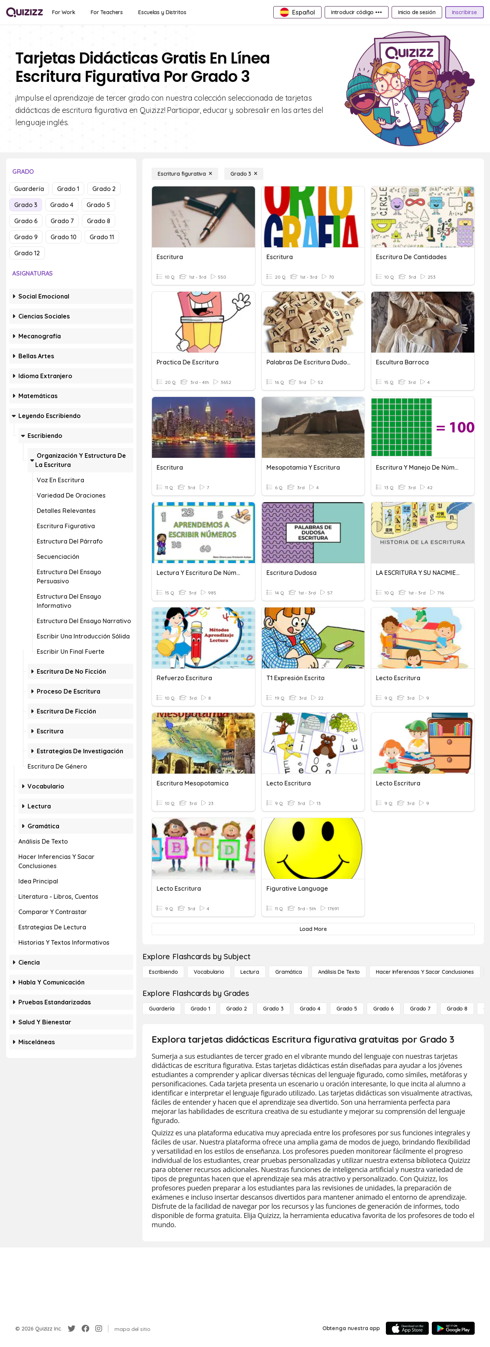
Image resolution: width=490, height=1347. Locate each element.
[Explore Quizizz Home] (24, 12)
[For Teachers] (107, 12)
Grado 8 (98, 221)
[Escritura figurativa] (185, 174)
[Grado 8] (457, 1008)
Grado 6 (26, 221)
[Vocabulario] (208, 972)
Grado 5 (98, 205)
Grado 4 (62, 205)
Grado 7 (62, 221)
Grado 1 (68, 189)
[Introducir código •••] (357, 12)
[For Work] (64, 12)
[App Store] (407, 1328)
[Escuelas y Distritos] (162, 12)
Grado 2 (104, 189)
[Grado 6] (383, 1008)
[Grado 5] (347, 1008)
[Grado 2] (236, 1008)
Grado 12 (27, 253)
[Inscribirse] (464, 12)
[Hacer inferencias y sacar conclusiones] (424, 972)
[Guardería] (161, 1008)
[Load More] (313, 929)
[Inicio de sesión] (417, 12)
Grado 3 (25, 205)
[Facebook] (85, 1329)
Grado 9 (26, 237)
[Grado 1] (200, 1008)
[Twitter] (71, 1329)
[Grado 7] (420, 1008)
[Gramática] (289, 972)
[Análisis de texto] (339, 972)
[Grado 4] (310, 1008)
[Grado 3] (243, 174)
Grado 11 (102, 237)
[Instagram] (98, 1329)
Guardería (29, 189)
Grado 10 (64, 237)
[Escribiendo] (163, 972)
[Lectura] (250, 972)
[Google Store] (453, 1328)
